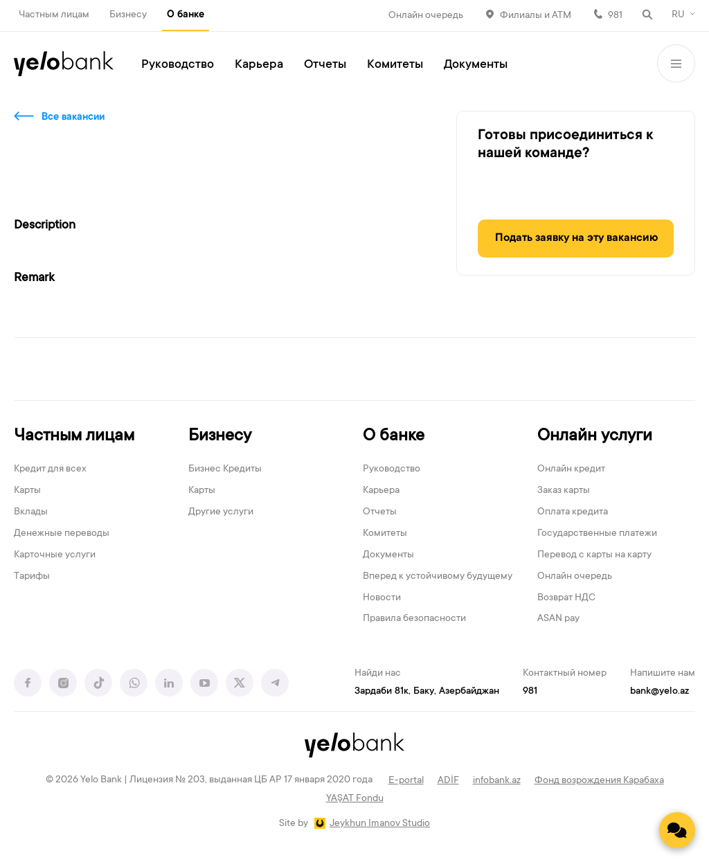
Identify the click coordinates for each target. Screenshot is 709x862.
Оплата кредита (572, 512)
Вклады (31, 512)
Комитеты (395, 65)
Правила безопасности (414, 619)
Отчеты (325, 65)
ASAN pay (558, 619)
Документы (476, 65)
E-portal (406, 781)
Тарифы (32, 576)
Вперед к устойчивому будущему (437, 576)
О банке (185, 15)
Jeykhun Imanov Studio (380, 823)
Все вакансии (73, 117)
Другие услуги (220, 512)
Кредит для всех (50, 469)
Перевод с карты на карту (594, 555)
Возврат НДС (566, 598)
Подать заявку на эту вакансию (576, 238)
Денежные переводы (61, 533)
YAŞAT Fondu (355, 799)
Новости (382, 598)
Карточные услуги (55, 555)
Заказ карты (563, 490)
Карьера (259, 65)
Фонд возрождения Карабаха (599, 781)
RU (678, 15)
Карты (27, 490)
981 (615, 15)
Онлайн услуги (594, 436)
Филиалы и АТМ (535, 15)
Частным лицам (54, 15)
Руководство (177, 65)
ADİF (448, 781)
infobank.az (497, 781)
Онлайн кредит (571, 469)
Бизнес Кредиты (225, 469)
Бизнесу (128, 15)
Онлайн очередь (425, 15)
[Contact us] (677, 830)
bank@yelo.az (659, 691)
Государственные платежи (597, 533)
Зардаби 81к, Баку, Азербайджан (426, 691)
